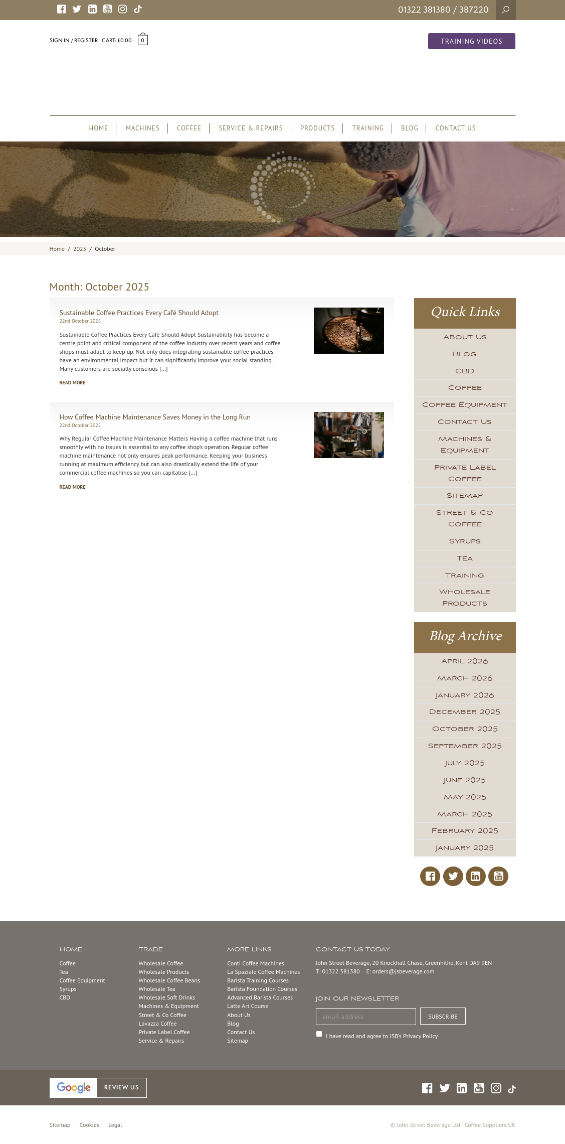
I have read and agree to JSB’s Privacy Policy (382, 1036)
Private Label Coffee (465, 473)
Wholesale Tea (157, 988)
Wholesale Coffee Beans (170, 980)
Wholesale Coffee (161, 963)
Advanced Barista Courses (260, 997)
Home (57, 248)
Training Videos (472, 41)
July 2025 (465, 763)
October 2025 (465, 729)
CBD (465, 371)
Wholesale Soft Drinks (167, 997)
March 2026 (465, 678)
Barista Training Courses (257, 980)
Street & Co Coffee (464, 518)
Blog (465, 354)
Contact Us (465, 421)
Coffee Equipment (464, 404)
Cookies (89, 1124)
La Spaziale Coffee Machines (263, 971)
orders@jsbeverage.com (403, 971)
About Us (465, 337)
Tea (465, 558)
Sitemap (465, 495)
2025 (79, 248)
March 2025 (464, 814)
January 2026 (465, 695)
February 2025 (465, 830)
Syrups (465, 541)
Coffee (465, 387)
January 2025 (465, 847)
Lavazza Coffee (158, 1023)
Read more (73, 382)
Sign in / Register (74, 40)
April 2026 (464, 661)
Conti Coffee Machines (255, 963)
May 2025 (465, 797)
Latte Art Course (247, 1006)
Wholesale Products (464, 598)
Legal (115, 1124)
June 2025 (465, 780)
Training (464, 575)
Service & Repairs (161, 1040)
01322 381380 (424, 9)
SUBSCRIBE (443, 1016)
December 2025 (464, 712)
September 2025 (465, 746)
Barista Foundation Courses (262, 988)
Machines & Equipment (465, 445)
